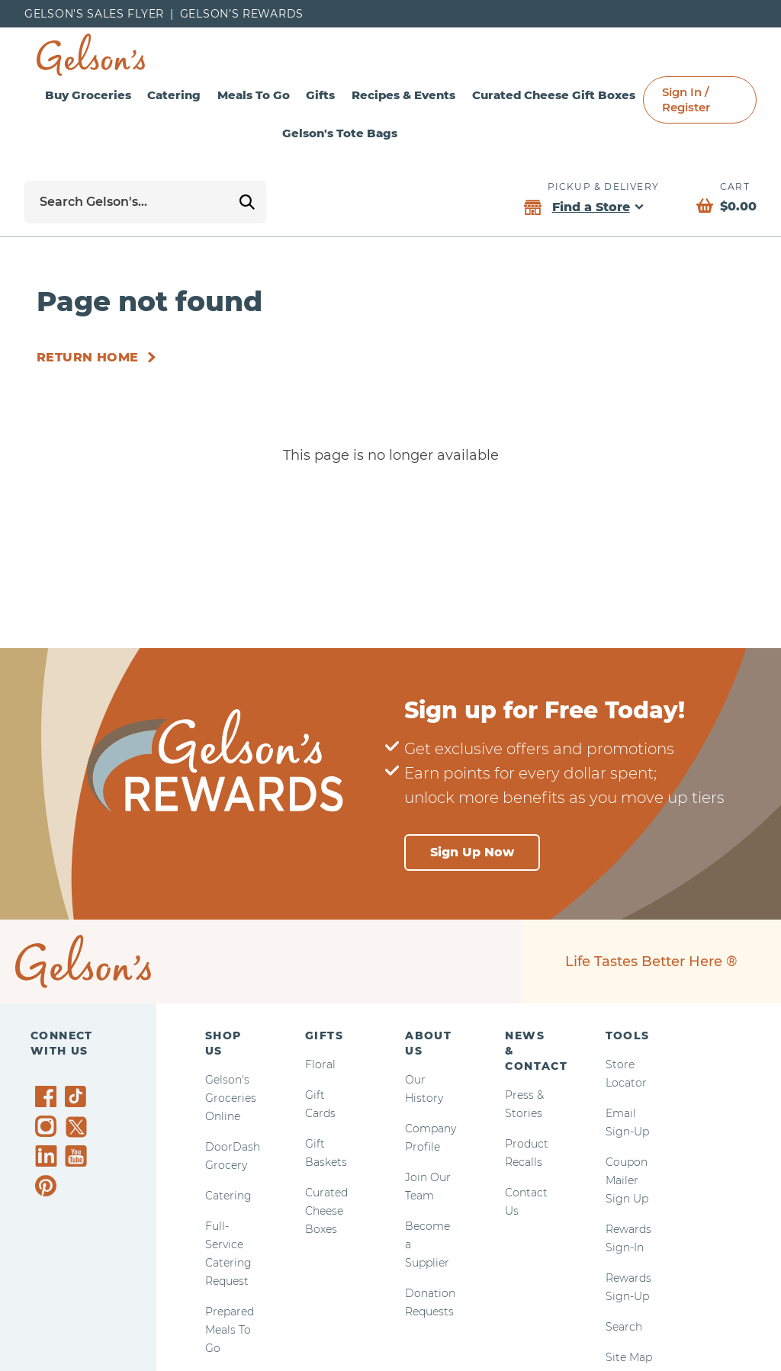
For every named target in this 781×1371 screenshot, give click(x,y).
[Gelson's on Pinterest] (48, 1185)
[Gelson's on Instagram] (48, 1126)
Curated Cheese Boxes (326, 1211)
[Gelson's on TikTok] (78, 1099)
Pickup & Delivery (603, 186)
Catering (202, 95)
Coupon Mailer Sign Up (627, 1180)
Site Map (629, 1357)
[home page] (91, 55)
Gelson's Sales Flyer (94, 14)
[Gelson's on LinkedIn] (48, 1156)
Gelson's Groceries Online (230, 1098)
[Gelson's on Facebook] (48, 1096)
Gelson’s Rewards (242, 14)
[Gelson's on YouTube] (78, 1159)
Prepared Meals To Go (229, 1330)
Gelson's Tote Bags (397, 133)
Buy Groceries (97, 95)
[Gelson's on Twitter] (78, 1127)
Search (624, 1327)
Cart (735, 186)
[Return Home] (99, 357)
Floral (320, 1064)
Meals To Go (301, 95)
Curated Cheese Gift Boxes (657, 95)
